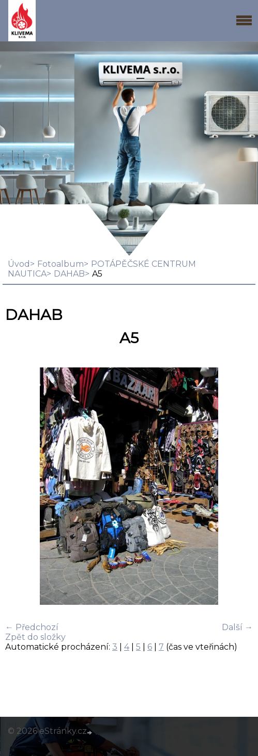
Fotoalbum (60, 264)
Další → (237, 627)
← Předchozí (31, 627)
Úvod (19, 264)
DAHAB (69, 274)
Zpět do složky (35, 637)
